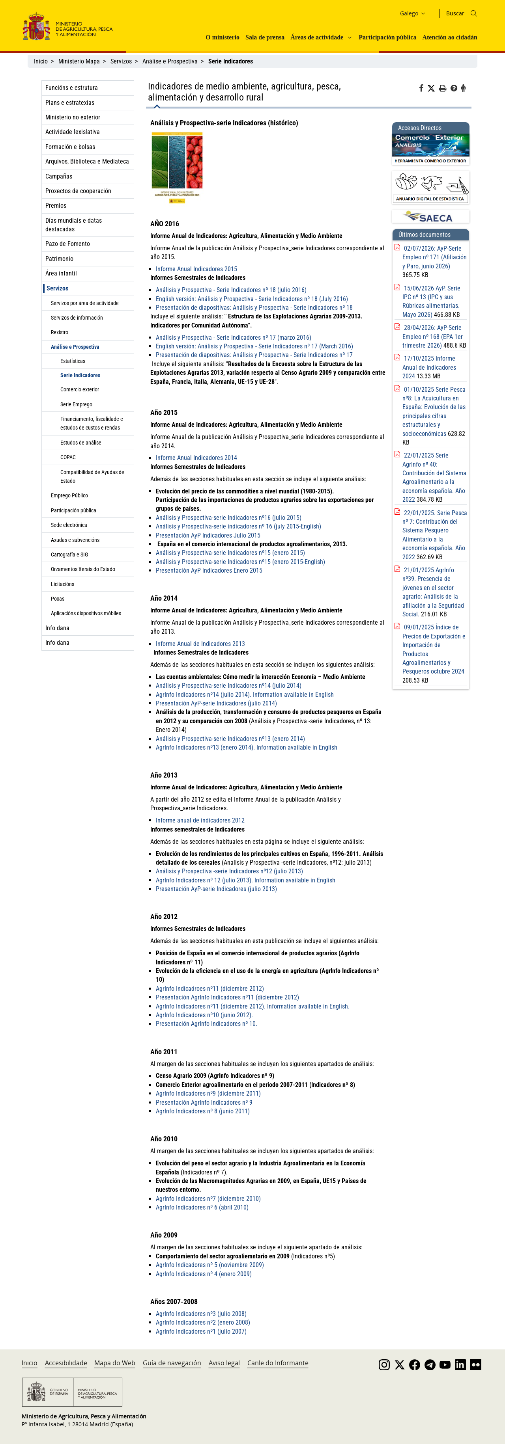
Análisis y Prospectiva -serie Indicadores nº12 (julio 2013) (229, 871)
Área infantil (61, 273)
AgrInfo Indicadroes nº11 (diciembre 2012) (210, 988)
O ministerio (222, 37)
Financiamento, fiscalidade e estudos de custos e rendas (91, 423)
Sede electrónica (69, 525)
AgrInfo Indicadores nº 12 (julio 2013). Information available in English (245, 880)
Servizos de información (77, 317)
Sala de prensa (264, 37)
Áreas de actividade (316, 37)
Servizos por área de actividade (85, 303)
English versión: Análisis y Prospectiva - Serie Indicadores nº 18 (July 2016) (252, 299)
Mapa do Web (114, 1362)
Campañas (58, 176)
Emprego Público (69, 495)
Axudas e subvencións (75, 540)
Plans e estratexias (69, 102)
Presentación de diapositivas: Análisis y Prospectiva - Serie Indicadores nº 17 (254, 355)
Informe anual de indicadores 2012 (200, 820)
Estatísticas (72, 361)
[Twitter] (433, 88)
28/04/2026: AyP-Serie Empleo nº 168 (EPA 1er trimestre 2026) (432, 336)
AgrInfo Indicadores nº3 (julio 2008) (201, 1313)
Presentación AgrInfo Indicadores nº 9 (204, 1102)
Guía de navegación (172, 1362)
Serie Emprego (76, 404)
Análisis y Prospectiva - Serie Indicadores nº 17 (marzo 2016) (233, 337)
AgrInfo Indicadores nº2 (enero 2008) (203, 1322)
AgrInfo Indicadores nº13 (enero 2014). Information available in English (246, 747)
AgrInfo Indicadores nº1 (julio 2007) (201, 1331)
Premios (55, 205)
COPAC (68, 457)
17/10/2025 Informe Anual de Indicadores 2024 (429, 367)
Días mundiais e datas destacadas (73, 225)
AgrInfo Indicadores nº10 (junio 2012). (204, 1015)
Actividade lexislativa (72, 132)
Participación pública (387, 37)
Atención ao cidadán (449, 37)
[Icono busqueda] (474, 13)
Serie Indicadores (80, 375)
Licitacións (62, 584)
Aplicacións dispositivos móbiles (86, 613)
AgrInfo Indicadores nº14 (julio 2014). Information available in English (245, 694)
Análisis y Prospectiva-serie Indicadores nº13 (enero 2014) (230, 738)
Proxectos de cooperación (78, 191)
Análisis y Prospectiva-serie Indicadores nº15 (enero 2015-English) (240, 562)
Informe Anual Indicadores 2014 (196, 457)
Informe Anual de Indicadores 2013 (200, 644)
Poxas (57, 598)
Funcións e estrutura (71, 87)
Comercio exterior (79, 389)
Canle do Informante (278, 1362)
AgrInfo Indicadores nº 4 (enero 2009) (204, 1274)
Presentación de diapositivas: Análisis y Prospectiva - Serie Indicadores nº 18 (254, 307)
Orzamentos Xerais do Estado (83, 569)
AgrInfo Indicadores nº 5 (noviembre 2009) (210, 1265)
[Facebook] (423, 89)
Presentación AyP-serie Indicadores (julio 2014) (216, 703)
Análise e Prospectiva (170, 61)
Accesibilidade (66, 1362)
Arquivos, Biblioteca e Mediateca (87, 161)
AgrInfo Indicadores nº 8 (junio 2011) (203, 1111)
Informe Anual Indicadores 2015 (196, 269)
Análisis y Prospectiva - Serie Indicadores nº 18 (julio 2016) (231, 290)
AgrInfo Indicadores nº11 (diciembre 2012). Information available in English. (253, 1006)
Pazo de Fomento (67, 243)
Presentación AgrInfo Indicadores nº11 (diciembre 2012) (227, 997)
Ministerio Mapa (79, 61)
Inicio (41, 61)
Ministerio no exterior (72, 117)
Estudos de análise (80, 442)
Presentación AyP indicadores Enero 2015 (209, 570)
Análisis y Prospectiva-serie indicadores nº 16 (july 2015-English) (238, 526)
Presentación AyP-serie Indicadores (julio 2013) (216, 889)
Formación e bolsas (70, 147)
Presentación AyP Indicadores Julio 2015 (209, 535)
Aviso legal (224, 1362)
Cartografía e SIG (69, 554)
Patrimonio (59, 258)
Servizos (121, 61)
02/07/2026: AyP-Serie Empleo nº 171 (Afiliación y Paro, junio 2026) (434, 257)
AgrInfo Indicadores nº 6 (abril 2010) (202, 1207)
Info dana (57, 628)
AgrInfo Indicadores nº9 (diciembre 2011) (208, 1093)
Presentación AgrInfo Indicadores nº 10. (206, 1023)
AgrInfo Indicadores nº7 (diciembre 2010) (208, 1198)
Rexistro (59, 332)
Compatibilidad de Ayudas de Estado (92, 476)
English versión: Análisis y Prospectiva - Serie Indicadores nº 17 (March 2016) (254, 346)
